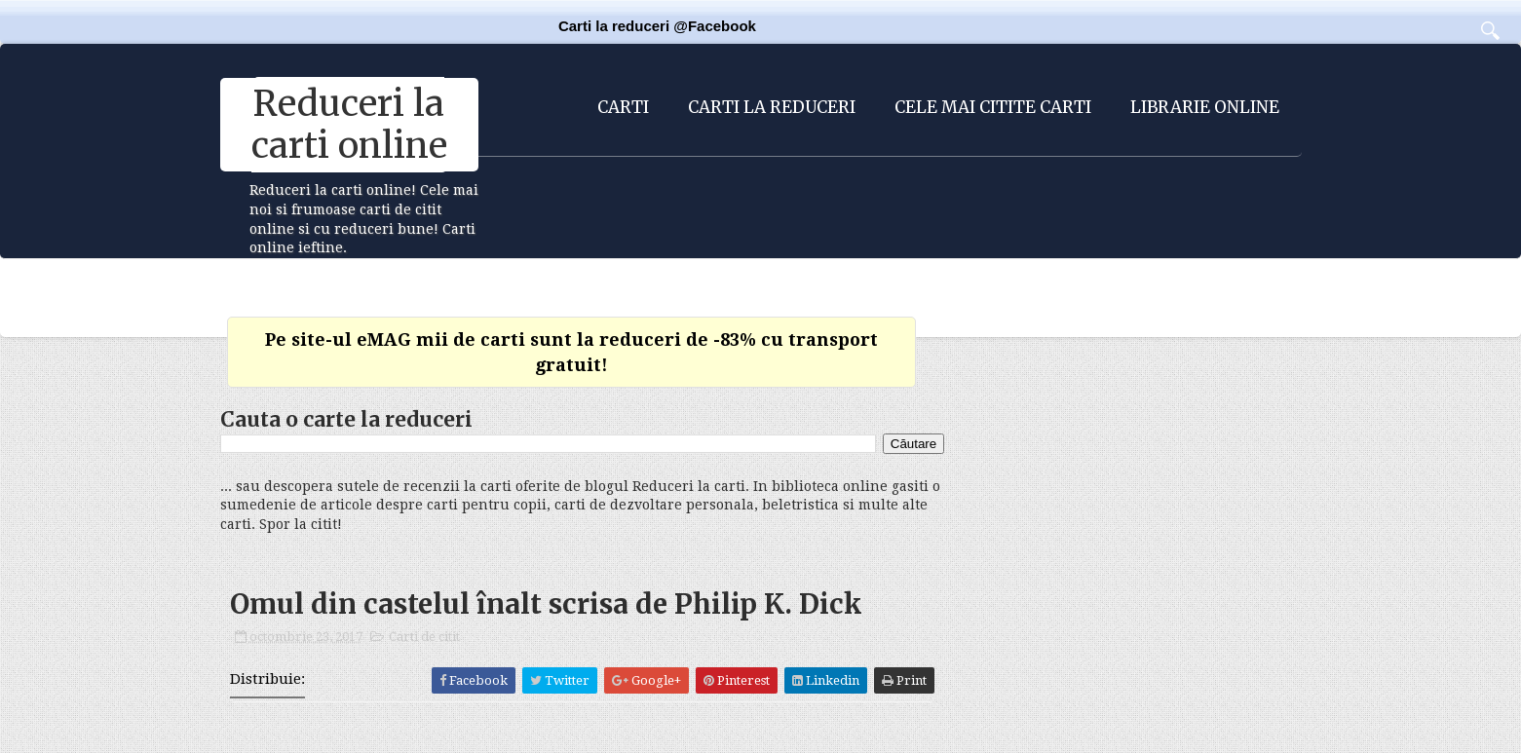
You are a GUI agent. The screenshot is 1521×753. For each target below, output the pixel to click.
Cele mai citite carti (992, 107)
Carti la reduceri (772, 107)
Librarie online (1204, 107)
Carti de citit (424, 636)
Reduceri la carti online (349, 125)
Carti (623, 107)
